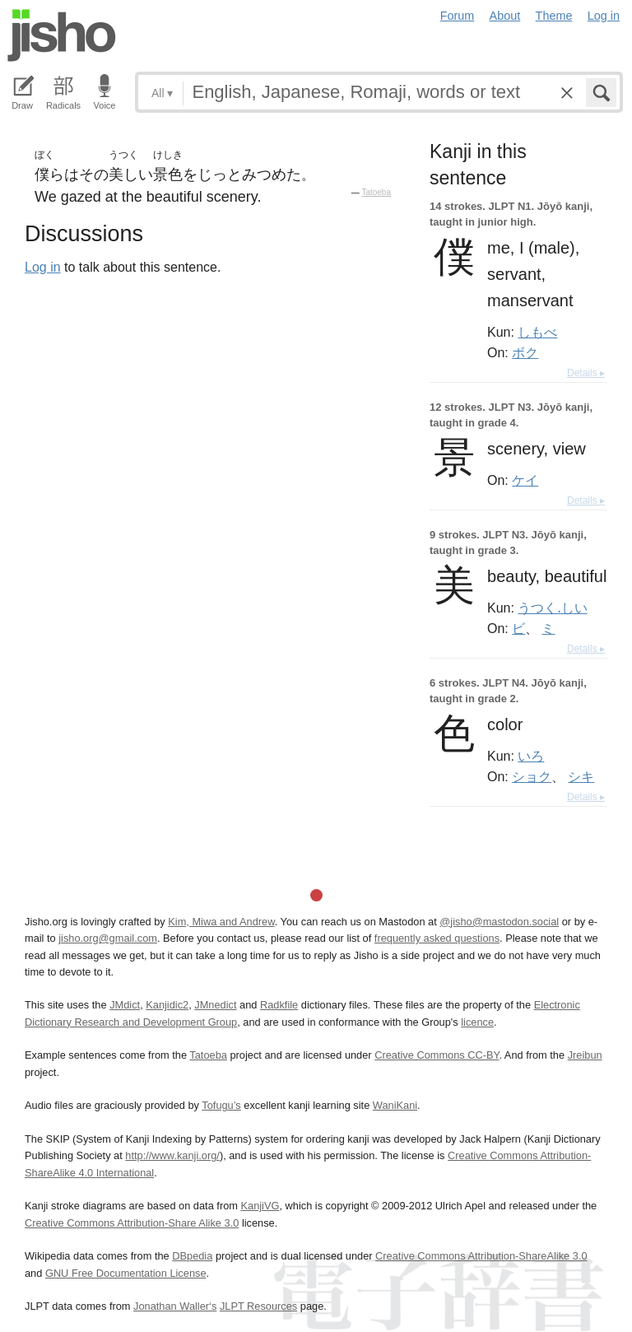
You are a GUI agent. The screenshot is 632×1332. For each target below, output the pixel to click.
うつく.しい (552, 607)
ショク (531, 776)
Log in (604, 15)
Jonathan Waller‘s (174, 1306)
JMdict (124, 1005)
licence (477, 1022)
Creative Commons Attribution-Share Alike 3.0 (132, 1223)
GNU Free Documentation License (126, 1273)
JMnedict (215, 1005)
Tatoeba (376, 192)
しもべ (537, 332)
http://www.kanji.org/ (172, 1155)
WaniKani (395, 1105)
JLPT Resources (258, 1306)
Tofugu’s (221, 1105)
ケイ (525, 480)
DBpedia (192, 1256)
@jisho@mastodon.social (499, 921)
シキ (581, 776)
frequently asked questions (437, 938)
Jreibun (585, 1055)
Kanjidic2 (167, 1005)
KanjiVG (259, 1205)
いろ (531, 756)
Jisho (61, 35)
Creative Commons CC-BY (436, 1055)
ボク (525, 352)
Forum (457, 15)
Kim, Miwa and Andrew (221, 921)
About (505, 15)
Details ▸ (586, 373)
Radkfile (279, 1005)
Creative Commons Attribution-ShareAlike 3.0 (481, 1256)
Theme (554, 15)
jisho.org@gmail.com (107, 938)
